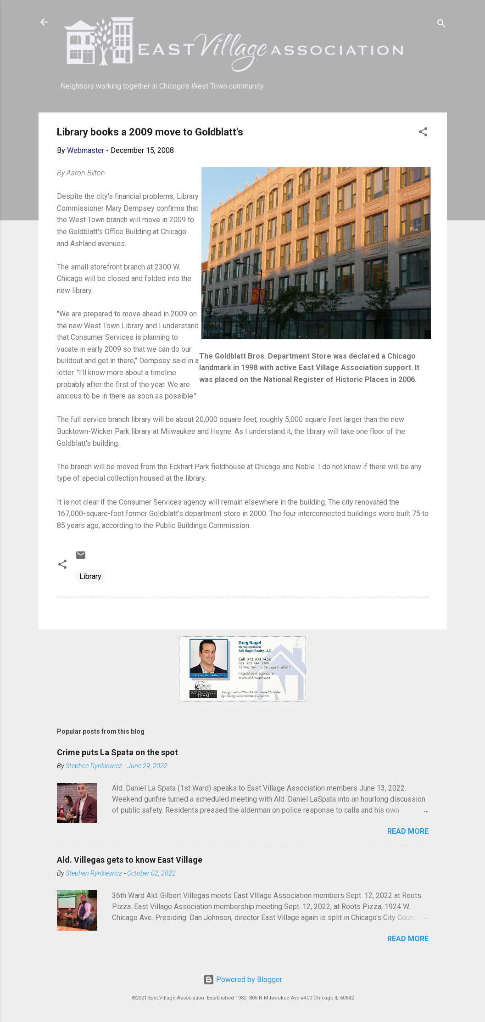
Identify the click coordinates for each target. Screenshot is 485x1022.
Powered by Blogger (242, 979)
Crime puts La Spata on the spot (117, 752)
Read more (408, 831)
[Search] (441, 25)
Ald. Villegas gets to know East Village (129, 860)
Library (90, 576)
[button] (423, 133)
